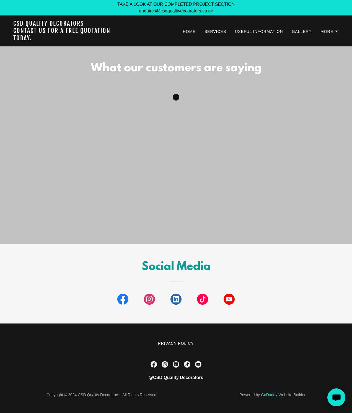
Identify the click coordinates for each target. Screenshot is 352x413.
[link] (70, 38)
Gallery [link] (302, 31)
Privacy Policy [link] (176, 343)
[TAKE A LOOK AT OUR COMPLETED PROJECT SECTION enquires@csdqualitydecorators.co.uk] (176, 7)
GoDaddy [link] (269, 395)
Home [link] (189, 31)
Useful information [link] (259, 31)
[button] (329, 31)
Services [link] (215, 31)
